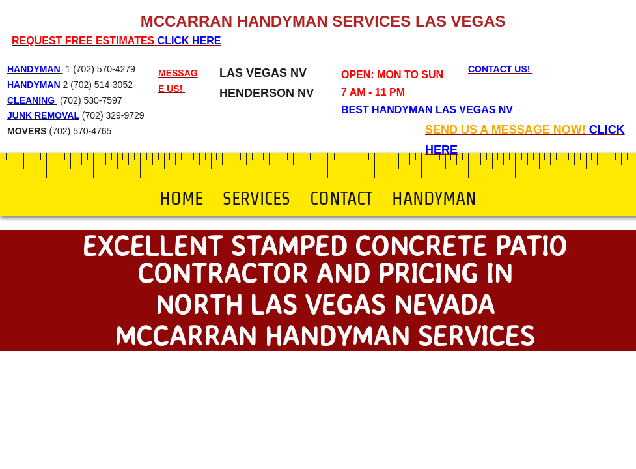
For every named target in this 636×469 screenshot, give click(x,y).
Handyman (434, 198)
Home (181, 198)
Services (256, 198)
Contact (341, 198)
